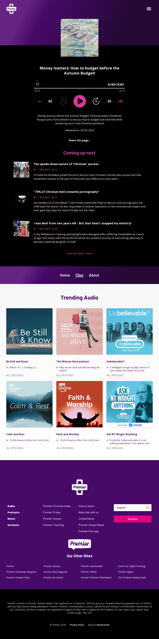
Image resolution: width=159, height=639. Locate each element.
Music (11, 518)
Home (65, 275)
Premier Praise (51, 512)
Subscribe (116, 84)
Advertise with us (88, 512)
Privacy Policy (77, 624)
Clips (79, 275)
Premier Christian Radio (57, 506)
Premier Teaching (53, 525)
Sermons (13, 525)
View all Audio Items (79, 253)
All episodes (14, 375)
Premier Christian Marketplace (96, 577)
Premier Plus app (88, 531)
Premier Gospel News (91, 525)
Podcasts (14, 512)
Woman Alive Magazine (55, 571)
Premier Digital (125, 571)
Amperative (103, 624)
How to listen (86, 506)
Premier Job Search (53, 577)
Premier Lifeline (89, 571)
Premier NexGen (52, 566)
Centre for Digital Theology (132, 566)
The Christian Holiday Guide (132, 577)
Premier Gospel (52, 518)
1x (39, 101)
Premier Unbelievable (91, 566)
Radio (11, 506)
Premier (10, 566)
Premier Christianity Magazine (21, 571)
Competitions (86, 518)
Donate (132, 519)
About (94, 275)
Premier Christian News (18, 577)
